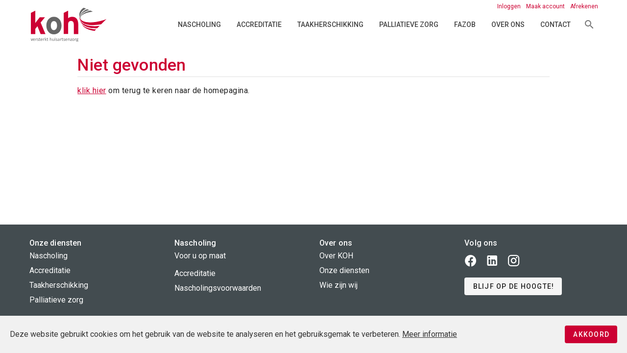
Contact (555, 24)
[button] (513, 286)
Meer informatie (429, 334)
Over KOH (336, 255)
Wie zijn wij (338, 285)
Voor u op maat (200, 255)
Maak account (546, 6)
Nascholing (199, 24)
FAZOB (465, 24)
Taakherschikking (330, 24)
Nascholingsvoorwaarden (217, 288)
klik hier (91, 90)
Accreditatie (259, 24)
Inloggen (509, 6)
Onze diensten (344, 270)
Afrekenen (584, 6)
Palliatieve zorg (408, 24)
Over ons (508, 24)
